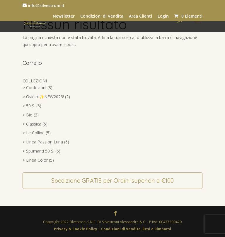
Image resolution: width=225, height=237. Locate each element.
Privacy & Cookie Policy (76, 228)
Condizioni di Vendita (101, 16)
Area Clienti (140, 16)
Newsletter (64, 16)
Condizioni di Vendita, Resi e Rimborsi (136, 228)
